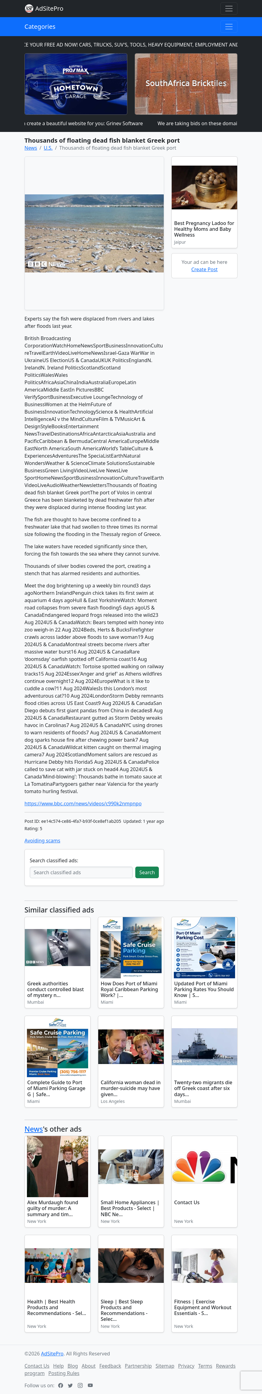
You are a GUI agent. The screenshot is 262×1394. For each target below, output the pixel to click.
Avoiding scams (42, 840)
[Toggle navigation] (229, 8)
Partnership (138, 1365)
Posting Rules (63, 1373)
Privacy (186, 1365)
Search (147, 872)
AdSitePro (49, 8)
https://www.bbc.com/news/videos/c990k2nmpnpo (83, 803)
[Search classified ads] (81, 872)
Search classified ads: (54, 860)
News (33, 1129)
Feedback (110, 1365)
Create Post (204, 269)
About (88, 1365)
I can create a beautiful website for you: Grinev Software (81, 123)
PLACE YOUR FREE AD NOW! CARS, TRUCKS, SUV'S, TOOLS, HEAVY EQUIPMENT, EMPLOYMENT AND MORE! (138, 44)
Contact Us (36, 1365)
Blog (73, 1365)
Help (58, 1365)
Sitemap (164, 1365)
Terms (205, 1365)
